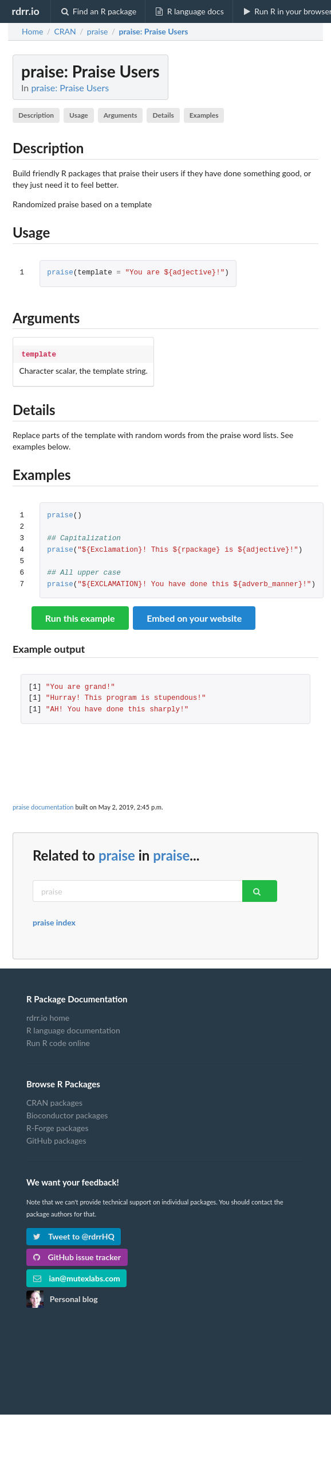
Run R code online (58, 1042)
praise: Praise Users (70, 87)
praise (60, 273)
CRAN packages (54, 1101)
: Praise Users (153, 32)
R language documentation (73, 1029)
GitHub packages (56, 1139)
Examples (204, 115)
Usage (78, 115)
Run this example (80, 616)
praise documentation (43, 805)
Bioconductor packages (67, 1114)
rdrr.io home (47, 1016)
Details (163, 115)
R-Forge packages (57, 1127)
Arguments (120, 115)
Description (36, 115)
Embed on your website (194, 616)
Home (32, 32)
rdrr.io (25, 11)
